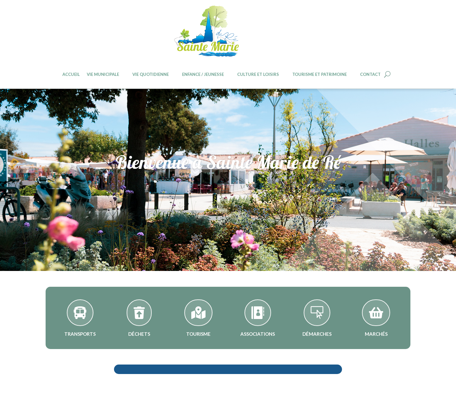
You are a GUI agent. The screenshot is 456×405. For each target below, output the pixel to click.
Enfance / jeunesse (203, 74)
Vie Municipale (103, 74)
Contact (370, 74)
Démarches (317, 334)
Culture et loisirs (258, 74)
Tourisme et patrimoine (319, 74)
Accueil (71, 74)
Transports (80, 334)
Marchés (376, 334)
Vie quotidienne (150, 74)
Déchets (139, 334)
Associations (257, 334)
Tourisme (198, 334)
